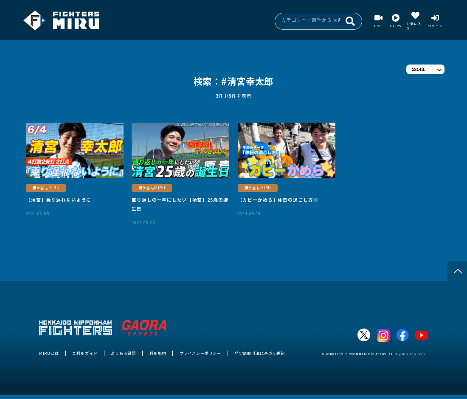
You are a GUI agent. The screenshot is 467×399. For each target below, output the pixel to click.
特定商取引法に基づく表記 (260, 353)
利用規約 (157, 353)
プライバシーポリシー (201, 353)
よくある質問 (123, 353)
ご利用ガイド (84, 353)
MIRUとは (49, 353)
